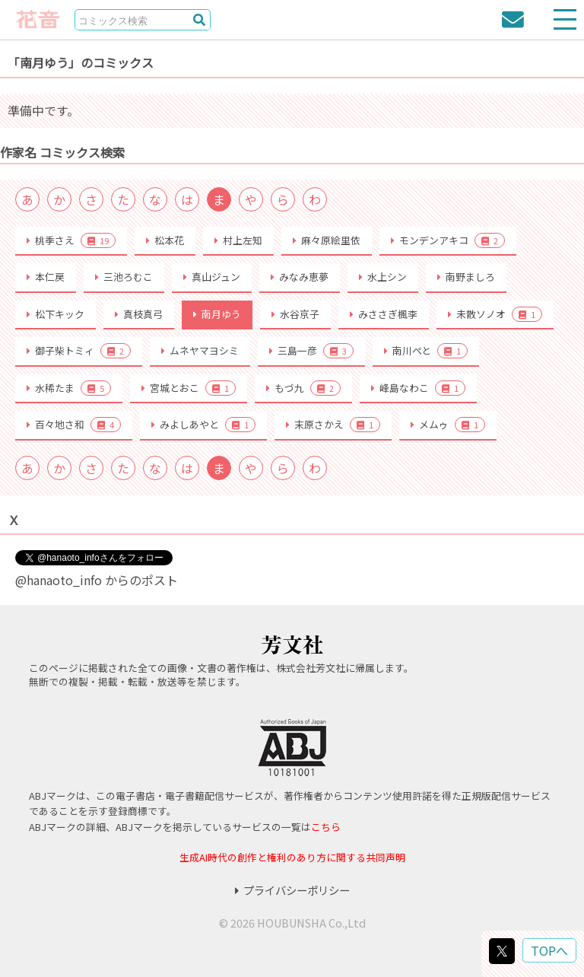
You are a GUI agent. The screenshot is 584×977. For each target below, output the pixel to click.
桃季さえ (71, 240)
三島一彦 (311, 350)
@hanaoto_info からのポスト (96, 580)
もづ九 (303, 388)
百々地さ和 (74, 424)
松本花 (165, 240)
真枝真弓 (139, 314)
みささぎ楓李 (383, 314)
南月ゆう (217, 314)
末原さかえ (333, 424)
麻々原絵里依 (326, 240)
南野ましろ (466, 276)
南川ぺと (426, 350)
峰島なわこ (418, 388)
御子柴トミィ (79, 350)
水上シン (383, 276)
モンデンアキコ (448, 240)
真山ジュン (211, 276)
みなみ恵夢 (299, 276)
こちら (326, 826)
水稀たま (69, 388)
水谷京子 (295, 314)
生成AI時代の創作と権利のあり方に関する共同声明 (292, 857)
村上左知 (238, 240)
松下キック (55, 314)
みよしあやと (203, 424)
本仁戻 (46, 276)
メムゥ (448, 424)
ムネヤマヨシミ (200, 350)
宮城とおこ (188, 388)
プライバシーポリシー (292, 890)
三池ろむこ (124, 276)
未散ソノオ (495, 314)
